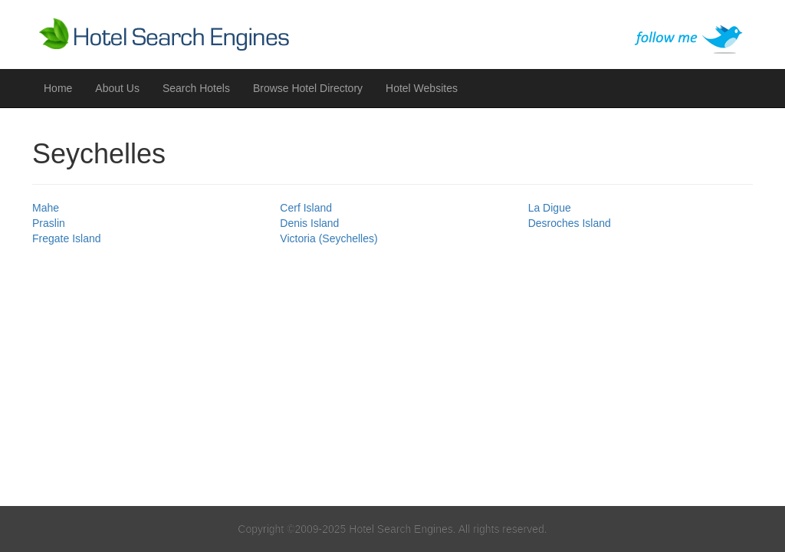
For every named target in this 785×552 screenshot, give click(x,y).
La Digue (549, 208)
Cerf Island (306, 208)
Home (58, 88)
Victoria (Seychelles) (328, 238)
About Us (117, 88)
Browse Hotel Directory (308, 88)
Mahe (45, 208)
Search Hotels (196, 88)
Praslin (48, 223)
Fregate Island (66, 238)
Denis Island (309, 223)
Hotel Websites (422, 88)
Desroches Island (569, 223)
